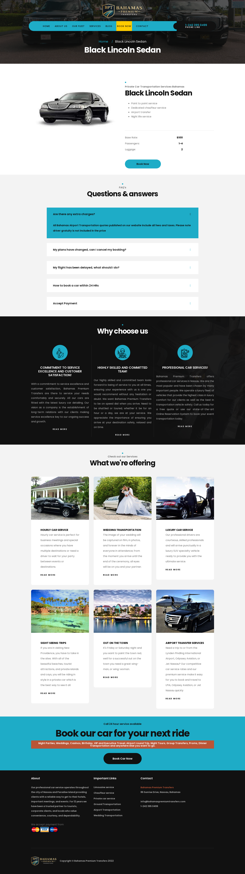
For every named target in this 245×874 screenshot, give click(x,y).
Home (46, 26)
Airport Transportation (107, 809)
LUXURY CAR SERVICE (179, 530)
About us (61, 26)
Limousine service (104, 787)
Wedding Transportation (108, 815)
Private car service (104, 798)
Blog (109, 26)
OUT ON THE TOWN (115, 643)
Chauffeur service (104, 792)
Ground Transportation (107, 804)
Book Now (124, 26)
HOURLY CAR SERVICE (54, 530)
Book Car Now (122, 759)
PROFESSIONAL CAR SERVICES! (185, 367)
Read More (60, 429)
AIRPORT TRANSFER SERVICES (185, 643)
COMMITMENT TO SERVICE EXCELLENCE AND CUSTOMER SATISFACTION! (60, 371)
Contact (142, 26)
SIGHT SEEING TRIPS (53, 643)
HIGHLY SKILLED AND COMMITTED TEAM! (122, 369)
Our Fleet (78, 26)
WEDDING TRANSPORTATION (122, 530)
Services (95, 26)
